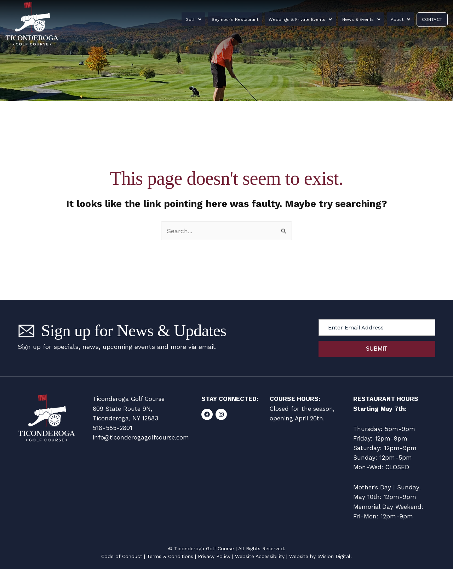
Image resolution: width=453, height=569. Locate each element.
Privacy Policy (214, 556)
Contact (428, 19)
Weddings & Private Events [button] (303, 19)
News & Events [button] (360, 19)
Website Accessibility (260, 556)
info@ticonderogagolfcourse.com (141, 437)
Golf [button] (205, 19)
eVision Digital (333, 556)
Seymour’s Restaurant (242, 19)
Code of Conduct (121, 556)
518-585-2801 (112, 427)
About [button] (395, 19)
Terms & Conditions (170, 556)
